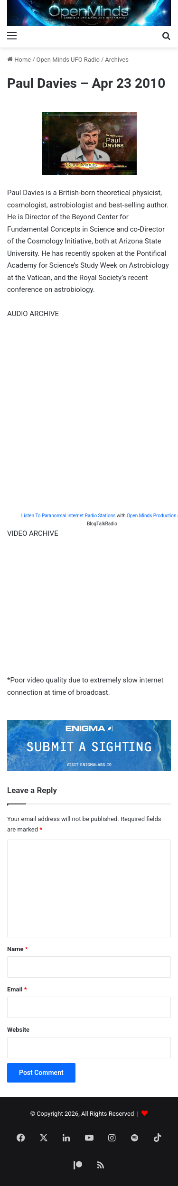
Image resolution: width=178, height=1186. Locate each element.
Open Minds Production (151, 515)
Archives (117, 59)
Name (17, 949)
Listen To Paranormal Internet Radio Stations (68, 515)
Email (17, 989)
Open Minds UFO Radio (68, 59)
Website (18, 1029)
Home (19, 59)
